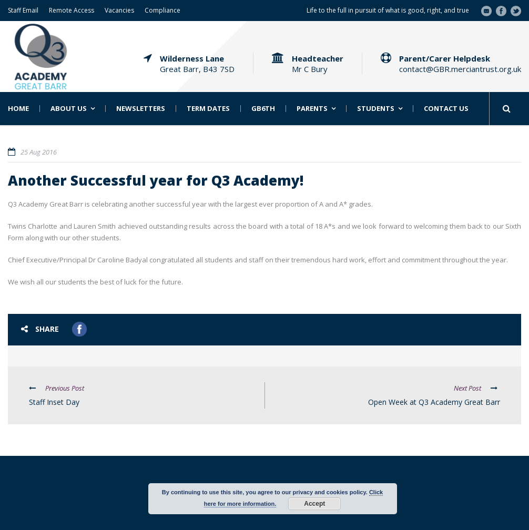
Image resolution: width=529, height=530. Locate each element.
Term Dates (208, 108)
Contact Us (446, 108)
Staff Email (23, 10)
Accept (314, 503)
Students (375, 108)
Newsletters (140, 108)
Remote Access (71, 10)
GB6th (263, 108)
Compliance (162, 10)
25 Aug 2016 (39, 152)
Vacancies (119, 10)
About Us (68, 108)
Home (18, 108)
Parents (312, 108)
